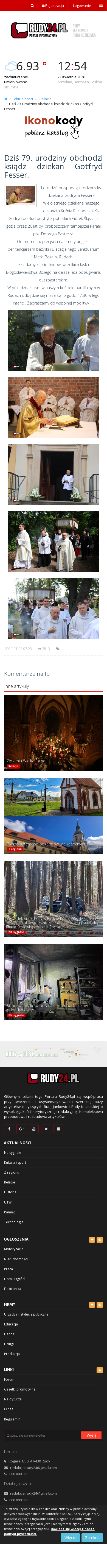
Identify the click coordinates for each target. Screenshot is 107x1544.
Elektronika (12, 1288)
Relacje (46, 98)
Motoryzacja (13, 1249)
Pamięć (9, 1212)
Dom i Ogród (14, 1279)
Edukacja (11, 1324)
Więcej (70, 1537)
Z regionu (15, 849)
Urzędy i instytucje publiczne (26, 1314)
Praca (8, 1269)
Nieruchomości (16, 1259)
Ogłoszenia (16, 1239)
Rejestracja (53, 5)
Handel (9, 1334)
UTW (8, 1202)
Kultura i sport (15, 1162)
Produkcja (12, 1354)
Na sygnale (16, 932)
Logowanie (81, 5)
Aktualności (23, 98)
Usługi (9, 1344)
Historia (10, 1192)
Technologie (13, 1222)
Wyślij (91, 1435)
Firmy (9, 1304)
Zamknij (92, 1537)
